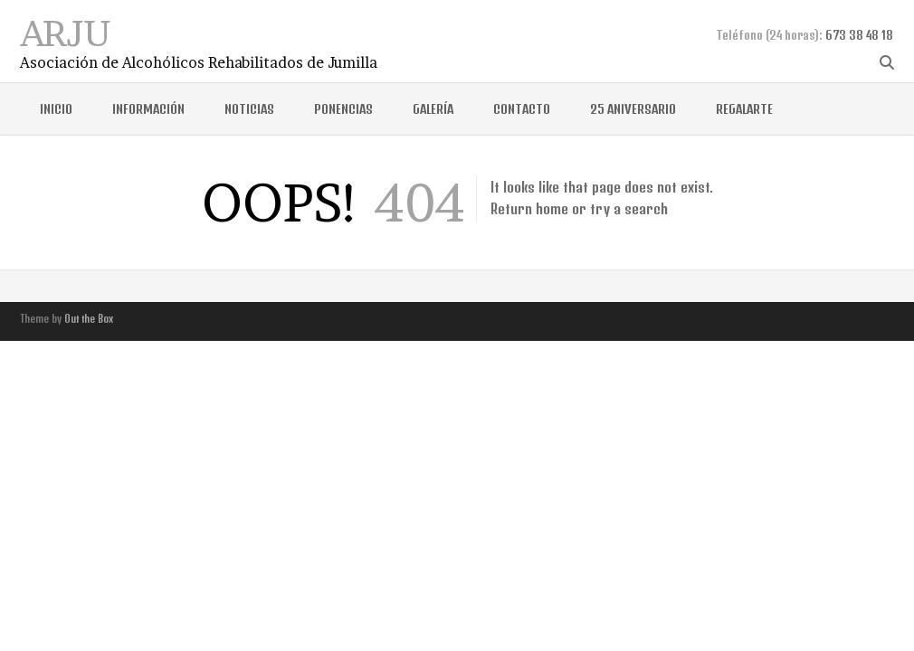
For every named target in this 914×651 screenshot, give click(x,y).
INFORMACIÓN (148, 109)
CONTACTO (521, 109)
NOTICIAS (249, 109)
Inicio (56, 109)
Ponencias (343, 109)
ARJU (65, 31)
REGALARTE (744, 109)
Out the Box (88, 319)
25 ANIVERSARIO (633, 109)
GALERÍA (433, 109)
